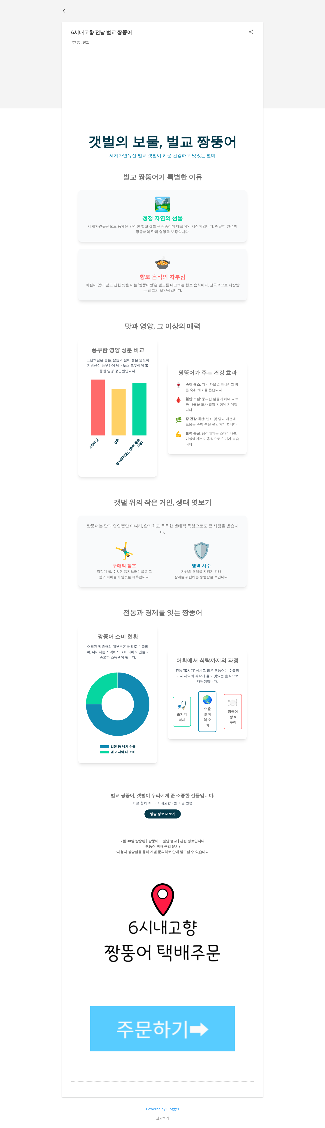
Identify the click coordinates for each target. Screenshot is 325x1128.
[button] (251, 32)
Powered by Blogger (162, 1108)
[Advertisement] (162, 81)
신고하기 (162, 1118)
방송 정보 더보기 (162, 814)
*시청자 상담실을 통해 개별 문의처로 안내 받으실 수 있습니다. (162, 852)
